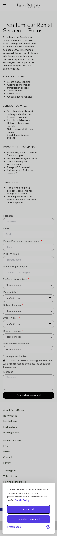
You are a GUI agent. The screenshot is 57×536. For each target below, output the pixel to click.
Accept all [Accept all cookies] (28, 509)
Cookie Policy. (22, 500)
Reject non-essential (28, 519)
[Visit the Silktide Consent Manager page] (48, 527)
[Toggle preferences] (15, 527)
